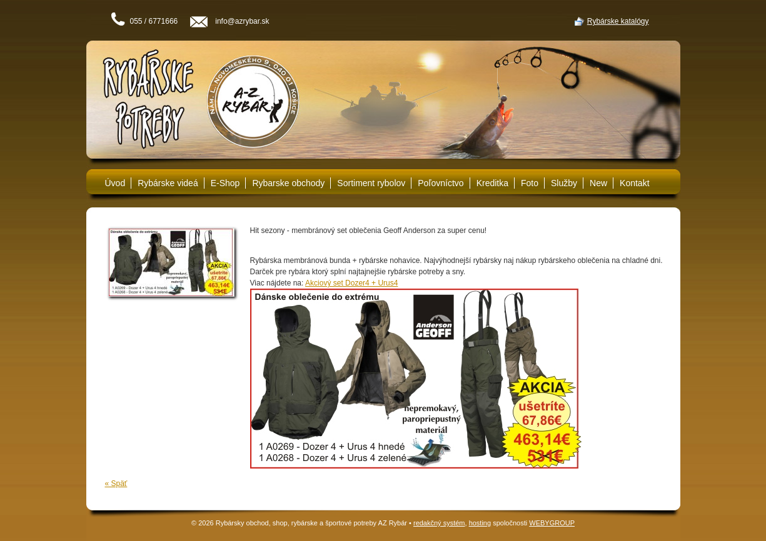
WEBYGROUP (552, 523)
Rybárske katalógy (618, 21)
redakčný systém (439, 523)
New (598, 183)
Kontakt (634, 183)
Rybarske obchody (288, 183)
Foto (529, 183)
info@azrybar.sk (242, 21)
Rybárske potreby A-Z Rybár (192, 100)
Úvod (115, 183)
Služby (564, 183)
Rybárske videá (168, 183)
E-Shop (225, 183)
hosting (480, 523)
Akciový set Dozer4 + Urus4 (351, 283)
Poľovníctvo (440, 183)
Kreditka (492, 183)
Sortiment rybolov (371, 183)
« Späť (116, 483)
